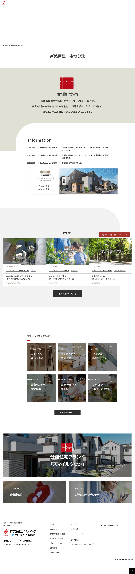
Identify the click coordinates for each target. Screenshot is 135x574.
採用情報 (76, 554)
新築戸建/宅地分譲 (61, 4)
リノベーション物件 (80, 4)
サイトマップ (77, 544)
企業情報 (110, 4)
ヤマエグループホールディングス (82, 558)
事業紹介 (47, 4)
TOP (38, 4)
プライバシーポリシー (79, 547)
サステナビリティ (96, 4)
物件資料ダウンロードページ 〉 (107, 237)
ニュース (76, 540)
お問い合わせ (124, 4)
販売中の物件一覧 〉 (67, 304)
